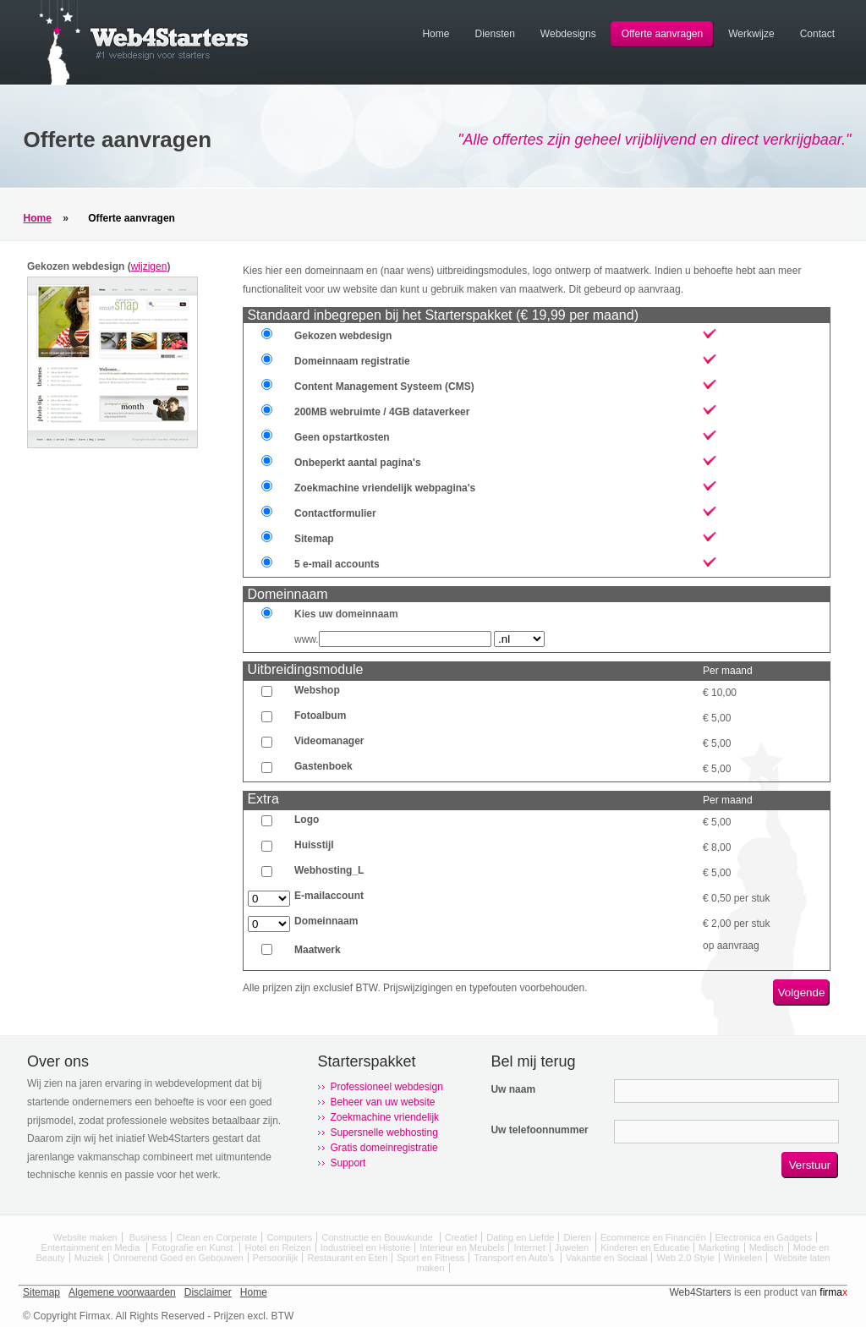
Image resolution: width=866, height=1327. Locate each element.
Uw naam (513, 1089)
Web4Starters (700, 1292)
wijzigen (149, 266)
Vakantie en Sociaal (606, 1258)
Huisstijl (314, 845)
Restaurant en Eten (347, 1258)
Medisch (766, 1247)
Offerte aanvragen (131, 218)
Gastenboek (323, 766)
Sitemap (41, 1292)
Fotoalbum (320, 715)
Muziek (89, 1258)
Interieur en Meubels (461, 1247)
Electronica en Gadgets (763, 1237)
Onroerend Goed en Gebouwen (178, 1258)
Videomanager (329, 741)
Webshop (317, 690)
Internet (529, 1247)
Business (148, 1237)
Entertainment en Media (92, 1247)
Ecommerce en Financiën (653, 1237)
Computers (289, 1237)
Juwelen (573, 1247)
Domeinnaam (326, 921)
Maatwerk (317, 950)
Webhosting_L (329, 870)
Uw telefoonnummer (539, 1130)
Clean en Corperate (216, 1237)
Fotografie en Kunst (193, 1247)
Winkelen (743, 1258)
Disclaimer (208, 1292)
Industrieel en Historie (365, 1247)
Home (38, 218)
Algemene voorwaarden (122, 1292)
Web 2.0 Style (685, 1258)
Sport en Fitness (430, 1258)
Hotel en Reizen (277, 1247)
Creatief (461, 1237)
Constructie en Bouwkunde (378, 1237)
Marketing (719, 1247)
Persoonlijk (276, 1258)
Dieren (576, 1237)
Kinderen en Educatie (644, 1247)
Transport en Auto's (515, 1258)
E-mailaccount (329, 896)
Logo (306, 819)
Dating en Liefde (520, 1237)
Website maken (85, 1237)
